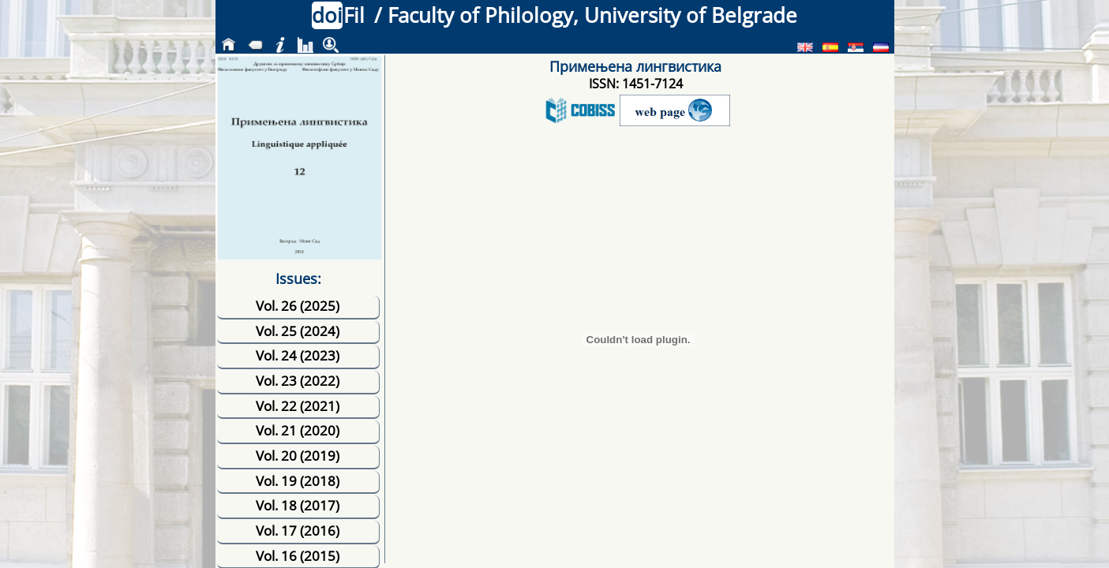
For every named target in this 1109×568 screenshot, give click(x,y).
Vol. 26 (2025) (297, 306)
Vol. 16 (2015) (297, 556)
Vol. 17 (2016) (297, 530)
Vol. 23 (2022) (297, 381)
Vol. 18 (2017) (297, 505)
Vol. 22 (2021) (297, 406)
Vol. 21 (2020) (297, 430)
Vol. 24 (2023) (297, 355)
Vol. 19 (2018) (297, 481)
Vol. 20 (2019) (297, 456)
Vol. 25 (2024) (297, 331)
